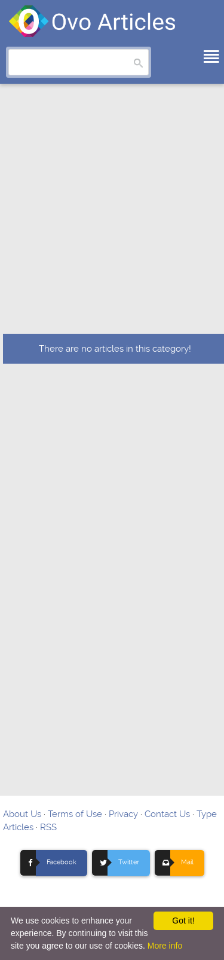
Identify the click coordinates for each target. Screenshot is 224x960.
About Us (22, 814)
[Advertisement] (112, 215)
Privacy (123, 814)
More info (165, 945)
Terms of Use (75, 814)
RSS (48, 827)
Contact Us (167, 814)
